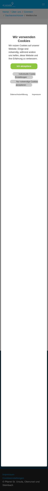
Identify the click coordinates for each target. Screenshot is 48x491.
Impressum (36, 94)
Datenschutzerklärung (19, 94)
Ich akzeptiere (24, 66)
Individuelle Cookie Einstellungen (25, 75)
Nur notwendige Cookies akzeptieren (27, 83)
